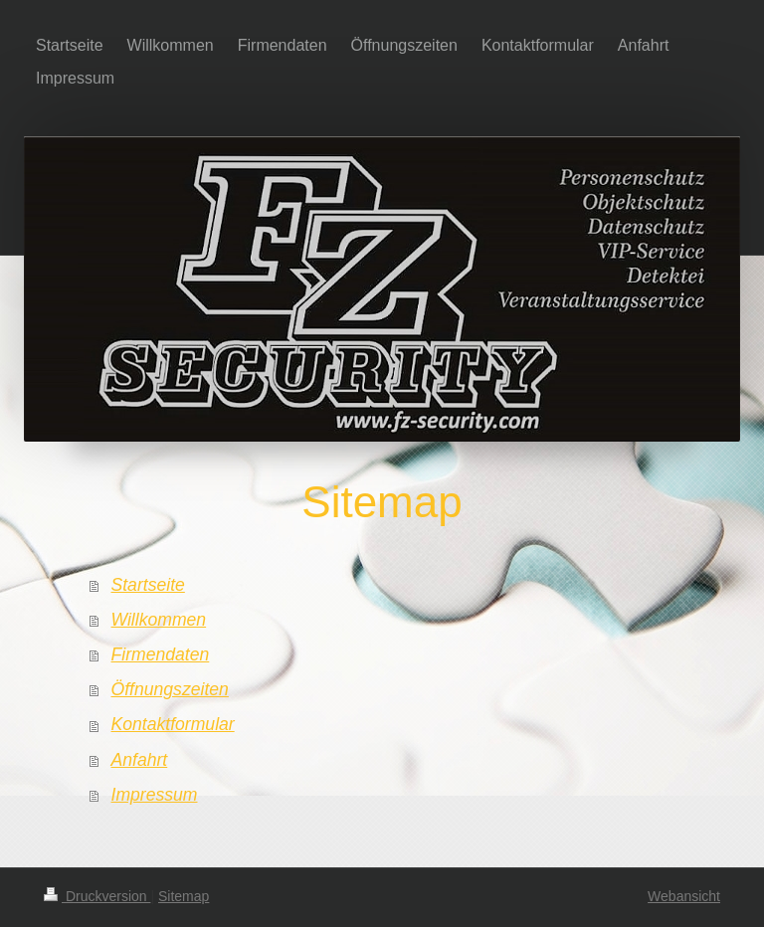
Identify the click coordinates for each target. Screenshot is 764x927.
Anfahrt (139, 760)
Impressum (154, 795)
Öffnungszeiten (170, 689)
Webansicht (684, 896)
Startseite (148, 585)
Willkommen (159, 620)
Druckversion (97, 896)
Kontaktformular (173, 724)
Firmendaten (160, 654)
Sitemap (183, 896)
